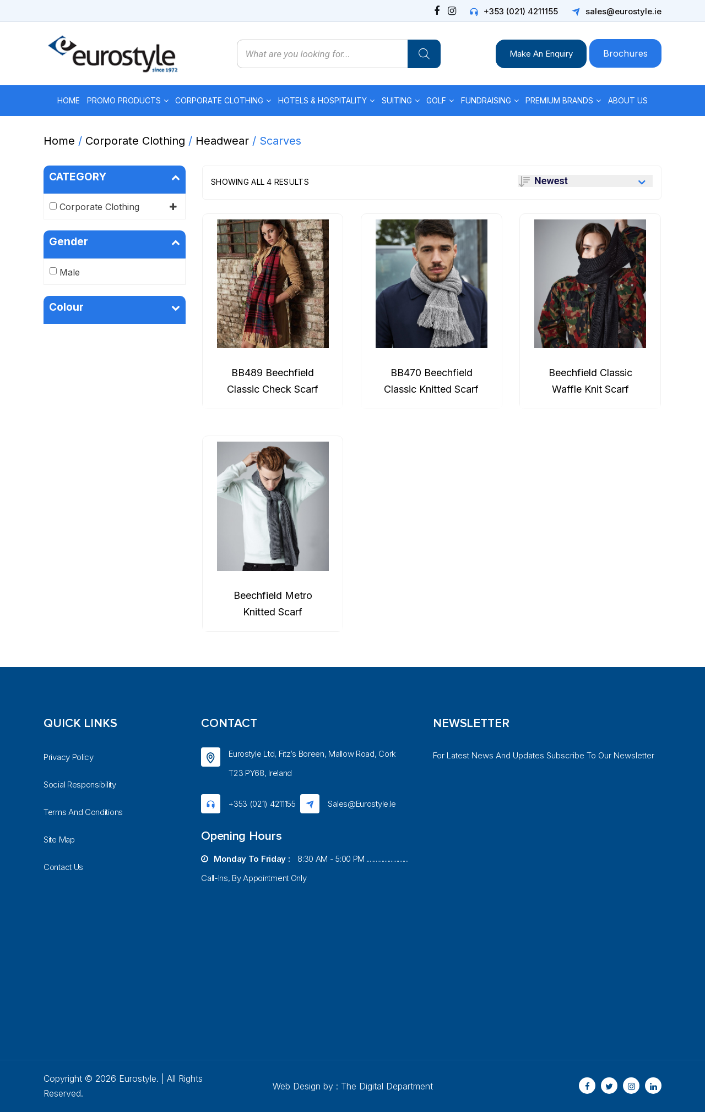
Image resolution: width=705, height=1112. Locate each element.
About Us (628, 100)
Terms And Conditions (83, 812)
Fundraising (486, 100)
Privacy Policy (69, 757)
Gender (114, 242)
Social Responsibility (80, 784)
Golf (436, 100)
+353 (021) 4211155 (521, 11)
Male (69, 272)
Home (68, 100)
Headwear (222, 140)
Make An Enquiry (541, 53)
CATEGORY (114, 177)
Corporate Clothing (219, 100)
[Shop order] (585, 181)
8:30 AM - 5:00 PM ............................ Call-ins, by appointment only (304, 868)
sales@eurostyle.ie (623, 11)
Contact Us (63, 867)
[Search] (424, 54)
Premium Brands (559, 100)
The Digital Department (387, 1086)
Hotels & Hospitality (322, 100)
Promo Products (124, 100)
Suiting (397, 100)
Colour (114, 307)
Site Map (59, 839)
